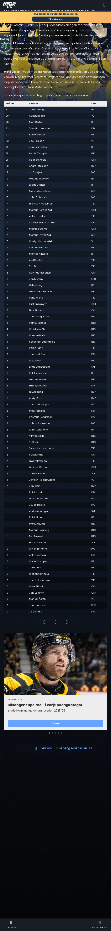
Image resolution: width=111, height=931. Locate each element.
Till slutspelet (55, 19)
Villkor (46, 748)
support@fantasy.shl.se (74, 748)
